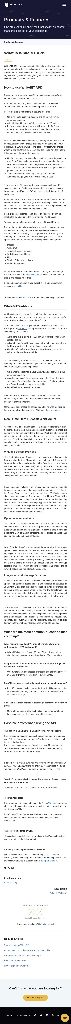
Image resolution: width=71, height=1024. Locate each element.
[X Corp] (9, 868)
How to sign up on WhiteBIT (17, 966)
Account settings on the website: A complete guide (27, 950)
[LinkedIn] (12, 868)
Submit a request (46, 924)
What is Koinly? (11, 882)
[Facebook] (5, 868)
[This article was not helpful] (39, 912)
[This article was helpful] (31, 912)
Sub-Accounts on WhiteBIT (16, 945)
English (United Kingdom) (18, 1015)
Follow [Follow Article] (8, 60)
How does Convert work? (15, 961)
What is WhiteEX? (58, 893)
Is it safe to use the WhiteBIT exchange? (22, 955)
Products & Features (13, 42)
